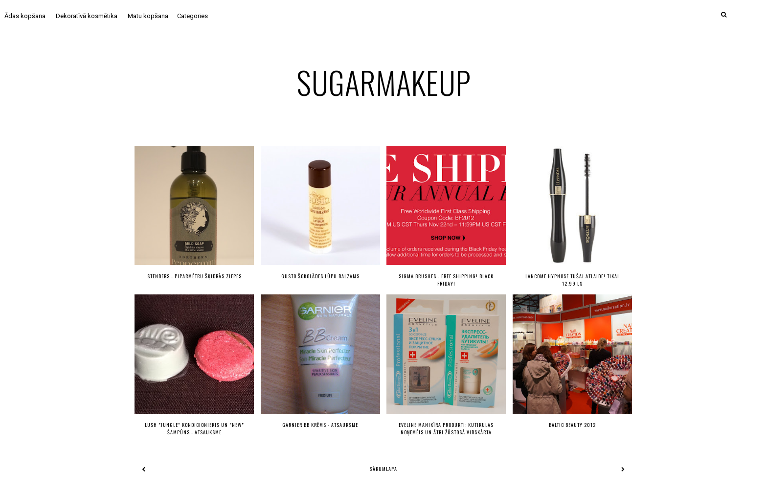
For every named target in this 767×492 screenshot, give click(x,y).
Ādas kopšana (24, 16)
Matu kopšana (148, 16)
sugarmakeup (383, 82)
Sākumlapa (383, 468)
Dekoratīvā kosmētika (86, 16)
